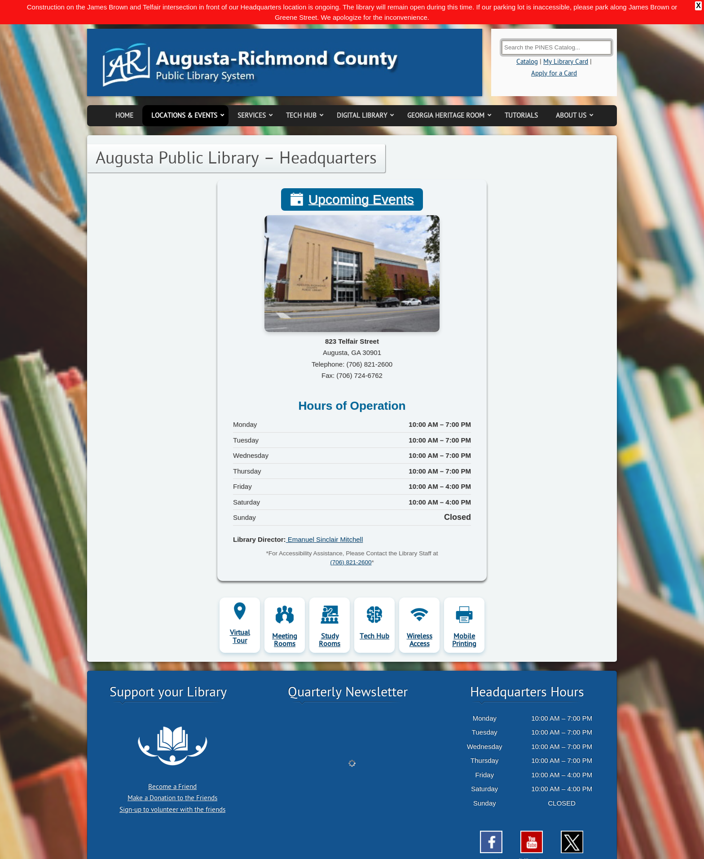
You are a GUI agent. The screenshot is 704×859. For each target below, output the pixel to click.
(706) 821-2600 (350, 539)
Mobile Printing (464, 616)
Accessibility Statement (531, 837)
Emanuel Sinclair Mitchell (324, 515)
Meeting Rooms (284, 616)
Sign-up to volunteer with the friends (172, 786)
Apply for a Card (554, 49)
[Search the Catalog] (556, 24)
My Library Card (565, 38)
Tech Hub (374, 612)
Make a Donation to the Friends (172, 775)
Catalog (527, 38)
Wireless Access (419, 616)
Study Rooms (329, 616)
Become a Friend (172, 763)
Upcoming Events (361, 176)
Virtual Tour (240, 613)
